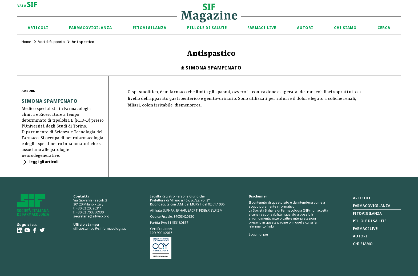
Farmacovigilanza (90, 27)
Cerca (383, 27)
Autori (305, 27)
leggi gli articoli (43, 161)
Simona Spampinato (214, 67)
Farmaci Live (261, 27)
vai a (27, 5)
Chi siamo (345, 27)
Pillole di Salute (207, 27)
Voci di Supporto (51, 41)
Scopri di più (258, 234)
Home (26, 41)
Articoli (38, 27)
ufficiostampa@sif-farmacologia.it (99, 228)
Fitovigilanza (149, 27)
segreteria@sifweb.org (91, 216)
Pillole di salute (369, 220)
